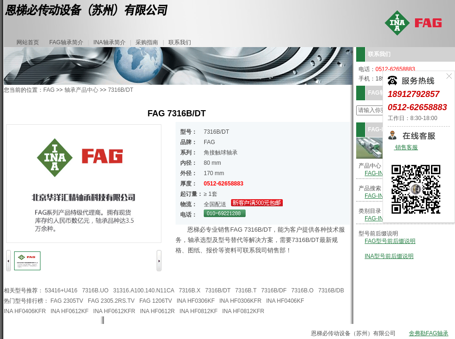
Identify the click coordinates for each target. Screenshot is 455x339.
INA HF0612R (157, 311)
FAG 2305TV (66, 301)
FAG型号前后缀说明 (390, 241)
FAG (49, 90)
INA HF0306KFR (240, 301)
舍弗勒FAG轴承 (428, 333)
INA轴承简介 (110, 42)
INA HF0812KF (199, 311)
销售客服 (406, 148)
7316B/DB (331, 290)
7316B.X (189, 290)
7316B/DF (274, 290)
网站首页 (27, 42)
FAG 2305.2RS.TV (111, 301)
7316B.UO (95, 290)
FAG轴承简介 (66, 42)
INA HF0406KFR (25, 311)
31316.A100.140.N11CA (143, 290)
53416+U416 (61, 290)
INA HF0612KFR (114, 311)
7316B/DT (120, 90)
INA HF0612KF (69, 311)
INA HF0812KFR (243, 311)
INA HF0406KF (285, 301)
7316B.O (302, 290)
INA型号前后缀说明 (389, 256)
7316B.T (245, 290)
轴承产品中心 (81, 90)
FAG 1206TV (155, 301)
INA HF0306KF (196, 301)
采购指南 (147, 42)
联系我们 (179, 42)
